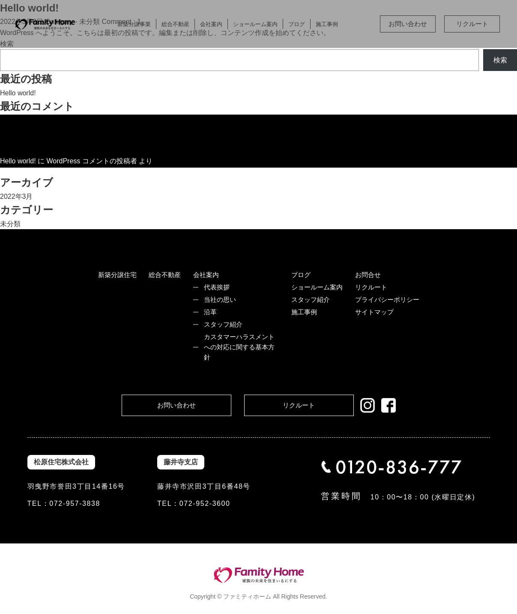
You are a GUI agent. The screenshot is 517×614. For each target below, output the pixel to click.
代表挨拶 (217, 287)
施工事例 (327, 24)
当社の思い (220, 299)
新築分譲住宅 (117, 274)
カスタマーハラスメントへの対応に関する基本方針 (239, 347)
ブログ (296, 24)
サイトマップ (374, 312)
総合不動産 (175, 24)
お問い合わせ (407, 23)
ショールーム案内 (255, 24)
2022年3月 (16, 196)
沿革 (210, 312)
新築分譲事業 (134, 24)
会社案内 (211, 24)
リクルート (472, 23)
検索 (500, 60)
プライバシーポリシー (387, 299)
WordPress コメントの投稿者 (91, 161)
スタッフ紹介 (223, 324)
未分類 (10, 223)
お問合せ (368, 274)
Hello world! (18, 93)
